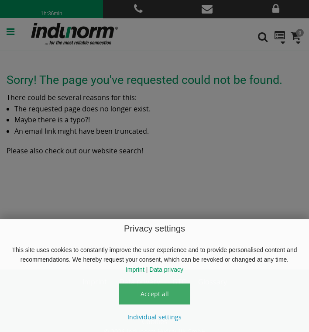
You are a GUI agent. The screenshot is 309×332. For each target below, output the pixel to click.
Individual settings (154, 317)
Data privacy (166, 269)
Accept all (155, 294)
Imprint (135, 269)
